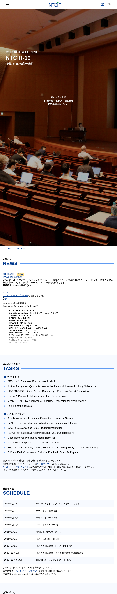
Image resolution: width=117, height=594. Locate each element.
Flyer (7, 298)
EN (109, 4)
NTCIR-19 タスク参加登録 (15, 295)
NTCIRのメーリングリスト (16, 467)
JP (102, 4)
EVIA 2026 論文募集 (12, 277)
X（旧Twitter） (44, 463)
